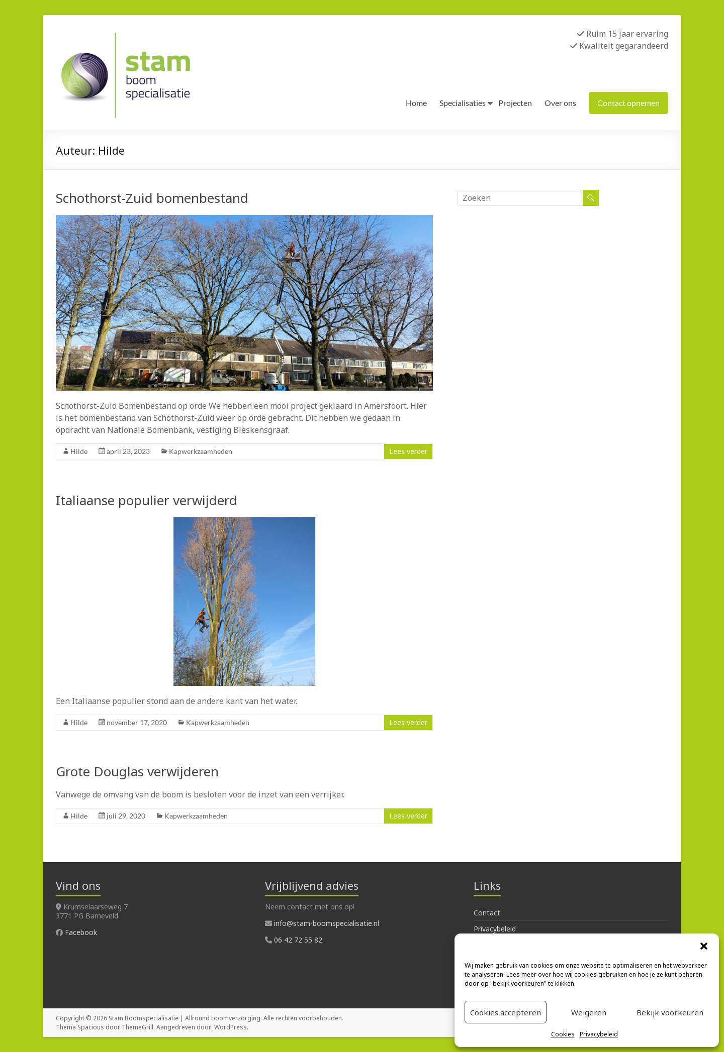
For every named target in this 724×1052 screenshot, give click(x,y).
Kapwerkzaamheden (200, 451)
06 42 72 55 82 (298, 940)
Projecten (515, 102)
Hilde (78, 451)
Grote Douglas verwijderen (137, 771)
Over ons (560, 102)
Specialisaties (462, 102)
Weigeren (588, 1012)
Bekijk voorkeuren (670, 1012)
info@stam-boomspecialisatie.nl (326, 923)
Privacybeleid (599, 1034)
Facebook (81, 932)
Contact (487, 912)
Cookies (563, 1034)
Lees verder (408, 451)
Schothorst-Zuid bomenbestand (152, 198)
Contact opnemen (628, 102)
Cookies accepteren (505, 1012)
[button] (704, 946)
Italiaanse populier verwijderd (146, 500)
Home (416, 102)
